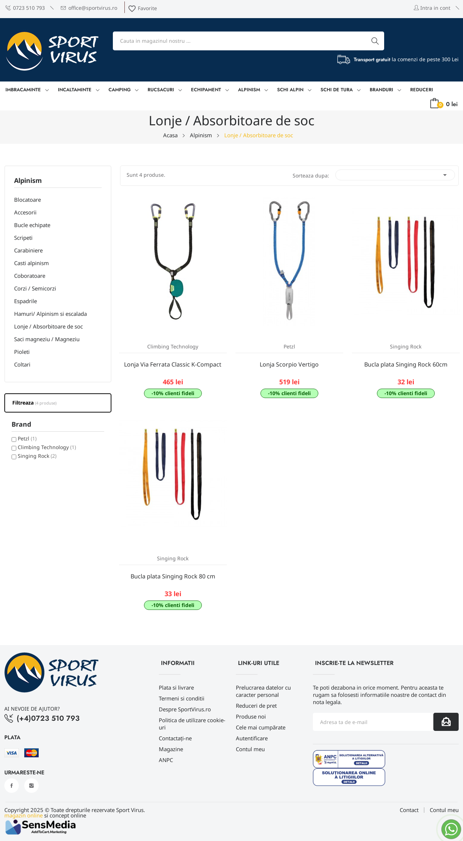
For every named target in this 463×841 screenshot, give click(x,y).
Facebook (11, 785)
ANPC (166, 759)
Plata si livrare (176, 687)
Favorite (142, 8)
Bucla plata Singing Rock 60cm (405, 364)
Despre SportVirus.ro (185, 709)
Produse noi (251, 716)
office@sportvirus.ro (89, 8)
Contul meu (250, 749)
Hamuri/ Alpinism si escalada (50, 313)
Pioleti (22, 351)
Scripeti (23, 237)
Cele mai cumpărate (260, 727)
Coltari (22, 364)
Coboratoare (29, 275)
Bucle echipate (32, 225)
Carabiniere (28, 250)
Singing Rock (37, 455)
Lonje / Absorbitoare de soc (48, 326)
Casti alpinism (31, 263)
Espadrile (25, 301)
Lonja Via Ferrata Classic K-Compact (172, 364)
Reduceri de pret (256, 705)
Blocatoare (27, 199)
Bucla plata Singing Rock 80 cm (173, 576)
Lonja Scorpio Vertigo (289, 364)
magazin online (23, 815)
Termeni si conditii (181, 698)
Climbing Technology (47, 447)
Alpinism (28, 181)
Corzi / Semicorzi (35, 288)
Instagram (31, 785)
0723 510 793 (25, 8)
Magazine (171, 749)
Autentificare (252, 738)
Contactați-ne (175, 738)
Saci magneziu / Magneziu (47, 339)
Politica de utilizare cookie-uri (192, 723)
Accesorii (25, 212)
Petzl (27, 438)
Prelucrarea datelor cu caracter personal (263, 691)
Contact (409, 810)
